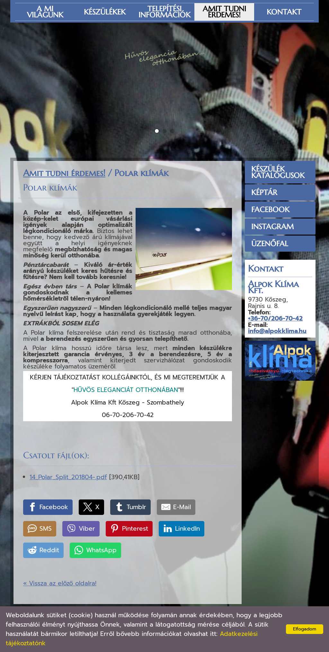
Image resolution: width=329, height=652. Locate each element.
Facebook (270, 209)
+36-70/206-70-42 (275, 318)
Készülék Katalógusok (278, 172)
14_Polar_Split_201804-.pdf (68, 477)
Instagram (272, 226)
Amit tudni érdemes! (64, 173)
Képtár (264, 192)
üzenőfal (269, 243)
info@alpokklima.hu (277, 331)
